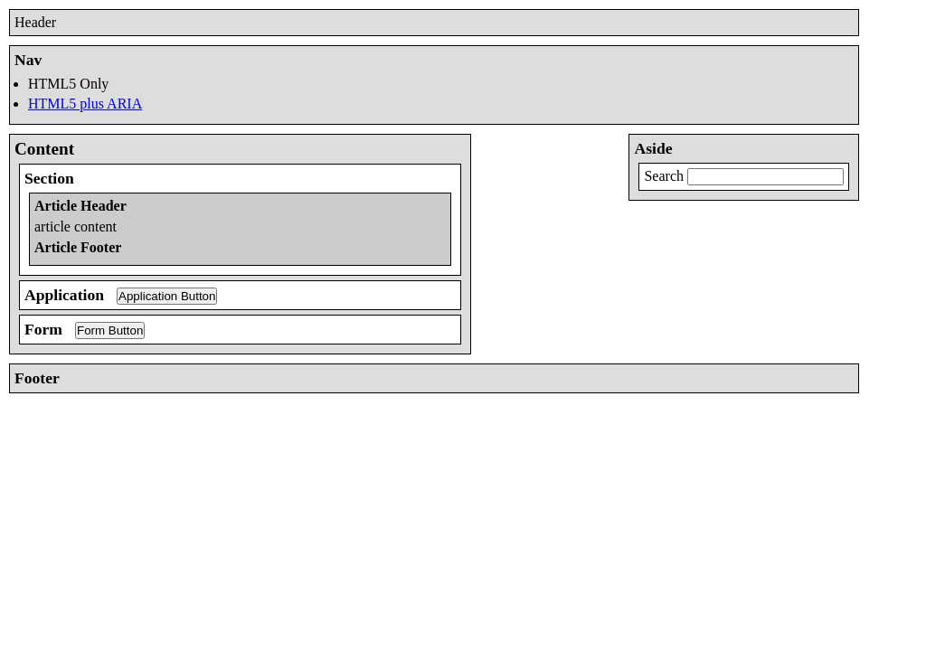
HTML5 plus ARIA (85, 103)
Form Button (110, 330)
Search (664, 176)
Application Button (166, 296)
